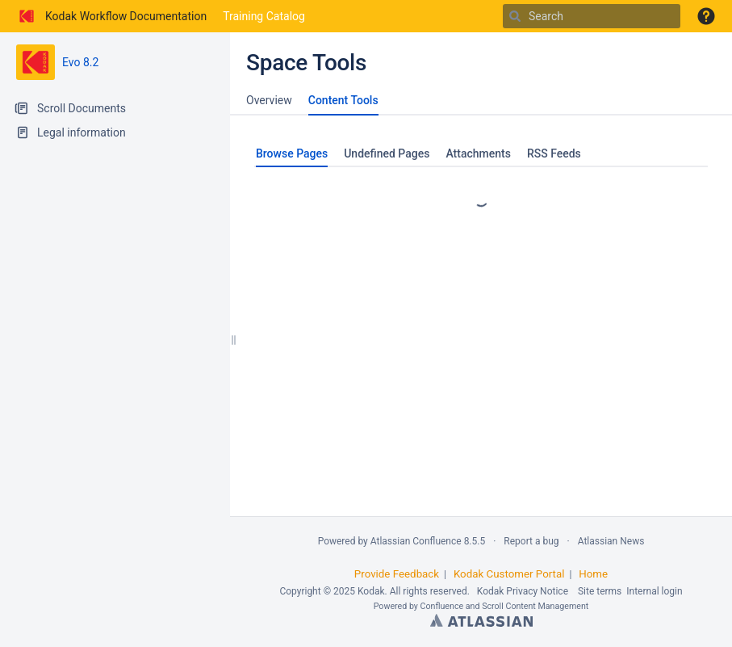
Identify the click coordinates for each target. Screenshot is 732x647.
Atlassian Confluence (416, 541)
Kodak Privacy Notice (522, 591)
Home (593, 574)
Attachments (477, 153)
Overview (269, 100)
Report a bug (531, 541)
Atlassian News (611, 541)
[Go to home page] (111, 16)
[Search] (514, 16)
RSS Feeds (554, 153)
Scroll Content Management (535, 606)
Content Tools (343, 100)
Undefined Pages (386, 153)
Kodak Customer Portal (509, 574)
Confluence (442, 606)
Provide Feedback (396, 574)
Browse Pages (292, 153)
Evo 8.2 (80, 62)
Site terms (599, 591)
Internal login (654, 591)
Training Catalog (264, 16)
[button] (706, 16)
